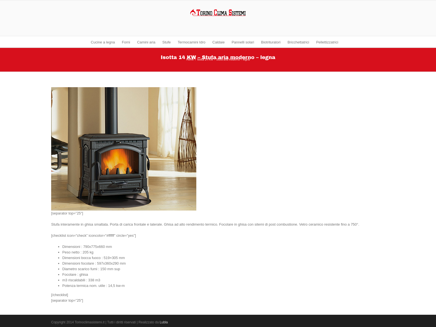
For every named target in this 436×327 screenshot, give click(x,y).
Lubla (164, 322)
